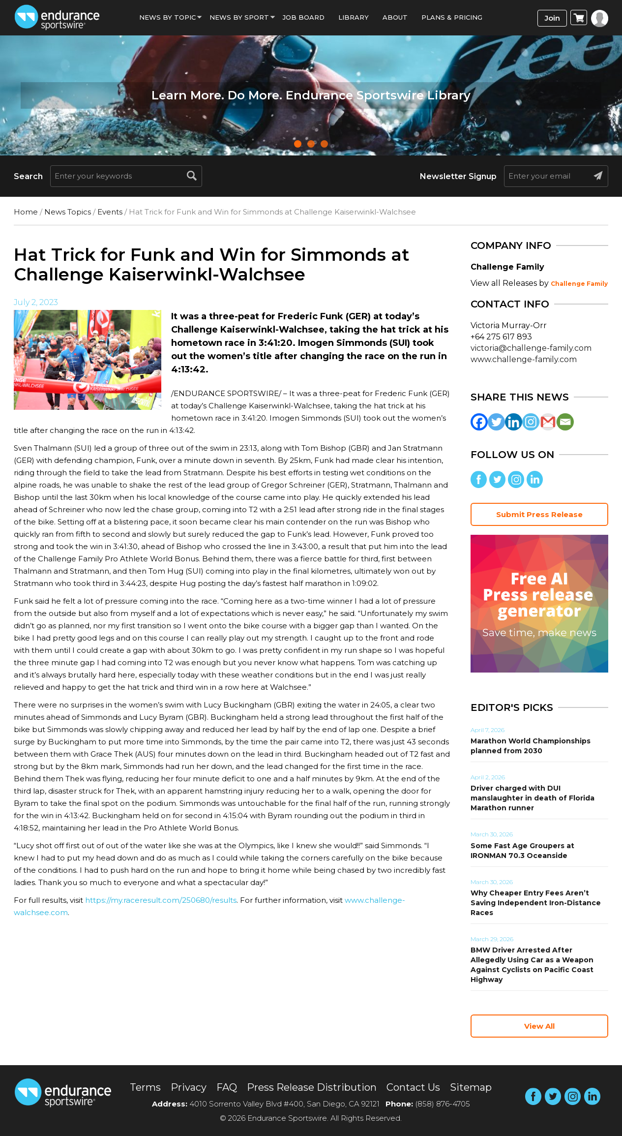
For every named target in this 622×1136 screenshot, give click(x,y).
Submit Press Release (539, 514)
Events (109, 211)
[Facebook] (479, 421)
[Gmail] (548, 421)
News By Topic (167, 17)
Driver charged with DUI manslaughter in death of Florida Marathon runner (532, 798)
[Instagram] (530, 421)
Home (26, 211)
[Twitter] (496, 421)
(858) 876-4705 (442, 1103)
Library (353, 17)
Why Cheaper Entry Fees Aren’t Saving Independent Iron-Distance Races (536, 903)
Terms (145, 1087)
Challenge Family (579, 283)
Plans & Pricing (451, 17)
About (395, 17)
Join (552, 18)
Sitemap (471, 1087)
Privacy (189, 1087)
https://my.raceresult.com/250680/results (161, 900)
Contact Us (413, 1087)
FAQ (226, 1087)
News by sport (239, 17)
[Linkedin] (513, 421)
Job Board (304, 17)
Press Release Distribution (312, 1087)
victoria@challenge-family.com (531, 348)
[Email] (565, 421)
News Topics (67, 211)
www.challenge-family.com (524, 359)
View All (539, 1026)
